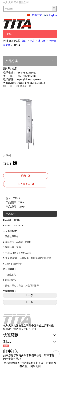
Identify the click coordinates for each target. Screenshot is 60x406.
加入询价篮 (26, 183)
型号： (9, 198)
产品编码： (12, 206)
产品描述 (11, 213)
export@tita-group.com (29, 79)
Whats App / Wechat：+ (15, 82)
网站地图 (35, 366)
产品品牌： (12, 202)
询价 (25, 175)
